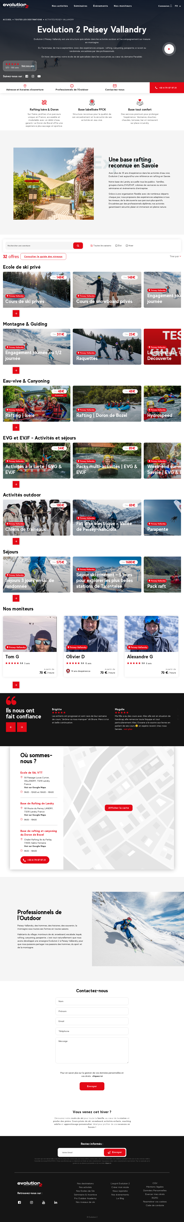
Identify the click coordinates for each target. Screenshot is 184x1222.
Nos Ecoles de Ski (85, 1191)
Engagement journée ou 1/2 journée (33, 355)
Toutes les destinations (28, 20)
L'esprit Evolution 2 (120, 1183)
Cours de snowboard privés (104, 301)
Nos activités (60, 5)
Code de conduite (155, 1205)
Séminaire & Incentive (85, 1194)
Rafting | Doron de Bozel (101, 415)
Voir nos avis (27, 66)
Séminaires (80, 5)
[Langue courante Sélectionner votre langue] (178, 6)
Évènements (100, 5)
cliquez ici (97, 1076)
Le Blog (120, 1198)
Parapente (157, 529)
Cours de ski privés (24, 301)
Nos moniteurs (123, 5)
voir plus (131, 729)
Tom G (12, 656)
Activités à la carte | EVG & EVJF (33, 469)
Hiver (129, 245)
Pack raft (156, 586)
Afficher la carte (118, 807)
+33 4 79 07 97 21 (34, 860)
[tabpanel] (44, 112)
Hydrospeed (159, 415)
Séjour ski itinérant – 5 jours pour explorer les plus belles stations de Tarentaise (104, 580)
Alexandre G (140, 656)
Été (118, 245)
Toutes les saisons (101, 245)
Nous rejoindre (120, 1191)
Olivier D (75, 656)
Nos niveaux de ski (85, 1202)
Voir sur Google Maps (35, 787)
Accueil (7, 20)
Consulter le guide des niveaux (43, 256)
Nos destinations (85, 1183)
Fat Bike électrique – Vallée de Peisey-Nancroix (104, 526)
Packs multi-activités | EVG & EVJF (106, 469)
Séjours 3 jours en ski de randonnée (29, 583)
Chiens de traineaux (25, 529)
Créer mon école (120, 1187)
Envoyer (92, 1086)
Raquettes (87, 358)
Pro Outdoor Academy (85, 1198)
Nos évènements (120, 1194)
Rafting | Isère (20, 415)
